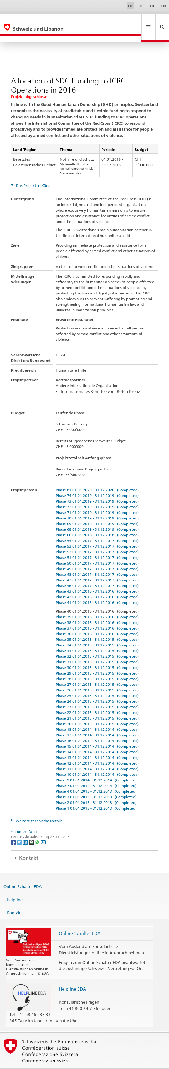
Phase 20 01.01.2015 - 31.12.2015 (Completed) (97, 710)
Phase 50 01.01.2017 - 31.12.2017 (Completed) (97, 550)
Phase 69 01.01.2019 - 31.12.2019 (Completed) (97, 510)
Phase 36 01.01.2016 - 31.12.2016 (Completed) (97, 620)
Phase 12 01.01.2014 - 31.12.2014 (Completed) (97, 750)
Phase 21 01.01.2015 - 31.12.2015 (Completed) (97, 705)
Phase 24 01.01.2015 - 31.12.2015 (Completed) (97, 688)
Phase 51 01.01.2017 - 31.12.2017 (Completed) (97, 544)
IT (141, 5)
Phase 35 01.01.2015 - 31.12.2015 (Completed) (97, 626)
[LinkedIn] (26, 828)
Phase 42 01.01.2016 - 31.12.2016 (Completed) (97, 583)
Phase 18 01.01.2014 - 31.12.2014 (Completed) (97, 716)
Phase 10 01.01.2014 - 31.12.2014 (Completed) (97, 761)
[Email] (43, 828)
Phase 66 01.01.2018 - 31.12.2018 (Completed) (97, 521)
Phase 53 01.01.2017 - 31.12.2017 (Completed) (97, 533)
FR (152, 5)
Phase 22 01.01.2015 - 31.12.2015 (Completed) (97, 699)
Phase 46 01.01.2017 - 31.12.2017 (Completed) (97, 572)
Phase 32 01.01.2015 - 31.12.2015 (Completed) (97, 643)
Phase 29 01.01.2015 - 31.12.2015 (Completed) (97, 660)
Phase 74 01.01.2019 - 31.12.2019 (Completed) (97, 482)
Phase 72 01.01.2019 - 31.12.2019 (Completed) (97, 493)
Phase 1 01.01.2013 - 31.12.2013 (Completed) (96, 795)
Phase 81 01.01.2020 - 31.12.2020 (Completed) (97, 476)
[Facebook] (14, 828)
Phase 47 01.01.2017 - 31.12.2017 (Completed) (97, 567)
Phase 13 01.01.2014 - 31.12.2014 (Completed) (97, 744)
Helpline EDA (72, 975)
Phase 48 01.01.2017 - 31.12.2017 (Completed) (97, 561)
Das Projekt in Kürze (33, 172)
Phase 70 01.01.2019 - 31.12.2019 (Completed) (97, 505)
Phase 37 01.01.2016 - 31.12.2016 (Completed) (97, 615)
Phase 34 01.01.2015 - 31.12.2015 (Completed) (97, 632)
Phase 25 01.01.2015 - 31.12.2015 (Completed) (97, 682)
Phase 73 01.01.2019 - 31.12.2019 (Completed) (97, 488)
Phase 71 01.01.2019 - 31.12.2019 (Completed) (97, 499)
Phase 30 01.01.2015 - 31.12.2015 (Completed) (97, 654)
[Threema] (32, 828)
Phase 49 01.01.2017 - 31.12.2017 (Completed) (97, 555)
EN (163, 5)
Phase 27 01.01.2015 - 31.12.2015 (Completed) (97, 671)
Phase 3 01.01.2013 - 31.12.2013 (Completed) (96, 783)
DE (130, 5)
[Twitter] (20, 828)
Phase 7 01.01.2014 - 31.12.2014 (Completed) (96, 772)
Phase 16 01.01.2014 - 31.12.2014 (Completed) (97, 727)
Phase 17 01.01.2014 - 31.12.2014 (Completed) (97, 722)
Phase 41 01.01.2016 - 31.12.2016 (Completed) (97, 589)
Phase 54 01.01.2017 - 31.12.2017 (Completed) (97, 527)
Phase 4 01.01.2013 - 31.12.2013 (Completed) (96, 778)
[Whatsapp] (38, 828)
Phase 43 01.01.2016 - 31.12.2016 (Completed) (97, 578)
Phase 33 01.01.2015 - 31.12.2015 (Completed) (97, 637)
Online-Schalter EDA (22, 873)
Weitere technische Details (38, 807)
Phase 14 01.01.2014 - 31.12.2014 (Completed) (97, 738)
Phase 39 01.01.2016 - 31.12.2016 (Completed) (97, 603)
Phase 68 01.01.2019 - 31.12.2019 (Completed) (97, 516)
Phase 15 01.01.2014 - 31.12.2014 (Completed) (97, 733)
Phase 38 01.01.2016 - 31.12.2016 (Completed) (97, 609)
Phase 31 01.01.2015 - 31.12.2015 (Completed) (97, 648)
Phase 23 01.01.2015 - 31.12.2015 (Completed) (97, 693)
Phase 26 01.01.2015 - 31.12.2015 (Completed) (97, 677)
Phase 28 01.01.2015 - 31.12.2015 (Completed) (97, 665)
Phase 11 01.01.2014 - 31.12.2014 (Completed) (97, 755)
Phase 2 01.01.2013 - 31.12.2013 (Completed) (96, 789)
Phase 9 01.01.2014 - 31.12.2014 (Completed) (96, 767)
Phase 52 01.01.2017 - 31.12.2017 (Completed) (97, 538)
